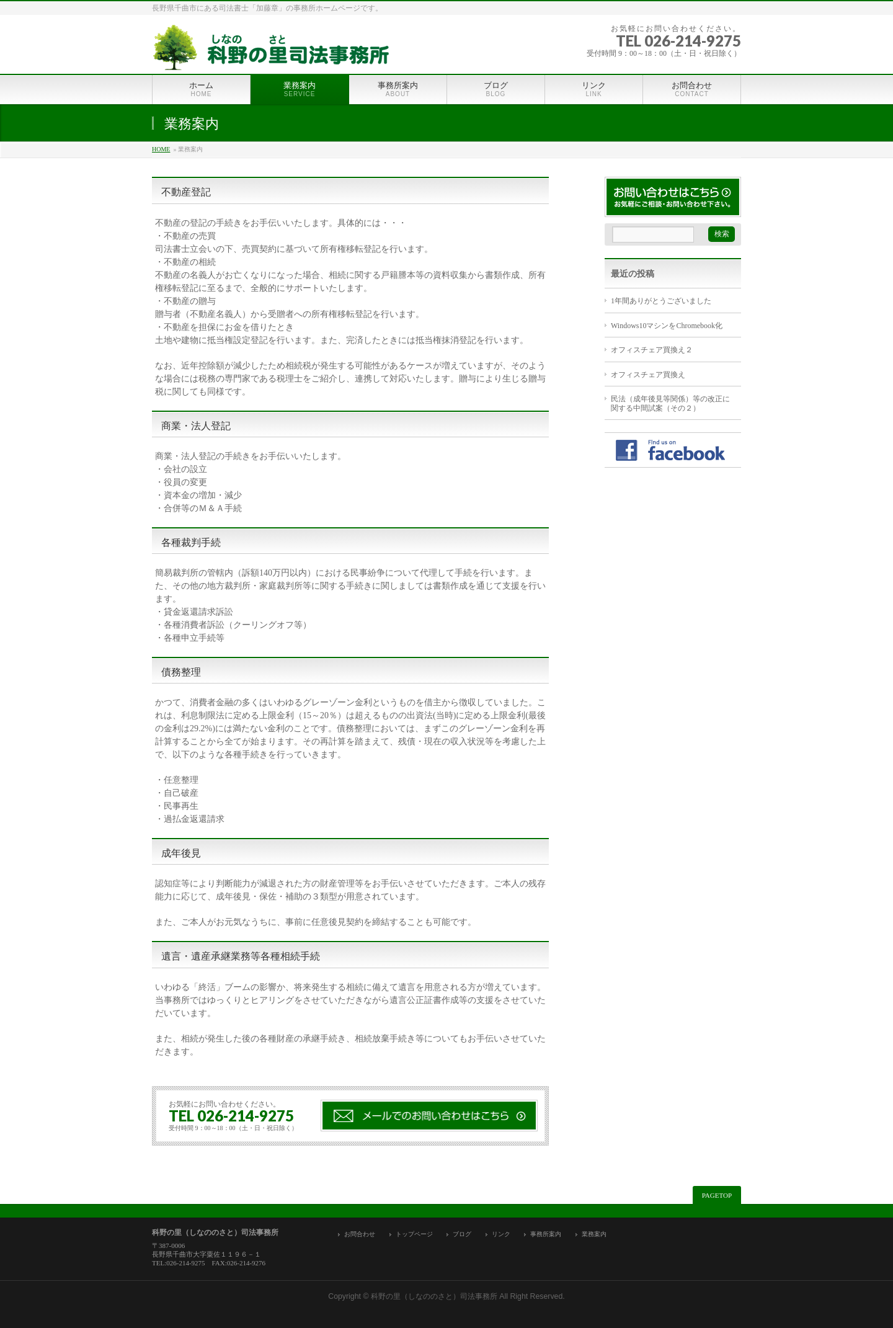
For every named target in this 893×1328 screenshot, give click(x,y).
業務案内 (594, 1234)
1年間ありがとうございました (661, 300)
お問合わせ (359, 1234)
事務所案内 (545, 1234)
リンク (501, 1234)
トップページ (414, 1234)
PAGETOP (717, 1195)
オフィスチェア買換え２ (652, 349)
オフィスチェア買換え (648, 374)
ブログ (462, 1234)
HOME (161, 149)
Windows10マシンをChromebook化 (666, 325)
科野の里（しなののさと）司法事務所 (434, 1296)
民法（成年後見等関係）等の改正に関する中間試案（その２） (670, 403)
